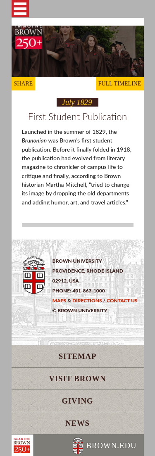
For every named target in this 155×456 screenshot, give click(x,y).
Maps (59, 300)
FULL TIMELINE (119, 84)
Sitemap (78, 356)
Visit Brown (77, 378)
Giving (77, 401)
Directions (87, 300)
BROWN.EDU (111, 445)
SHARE (23, 84)
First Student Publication (77, 116)
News (77, 423)
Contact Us (122, 300)
